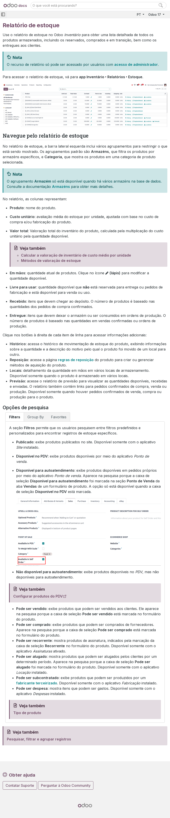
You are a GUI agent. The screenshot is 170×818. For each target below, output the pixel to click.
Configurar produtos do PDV (38, 596)
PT (139, 14)
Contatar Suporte (20, 785)
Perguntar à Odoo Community (66, 785)
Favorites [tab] (58, 417)
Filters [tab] (14, 417)
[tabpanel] (85, 572)
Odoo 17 (155, 14)
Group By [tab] (35, 417)
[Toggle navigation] (3, 14)
